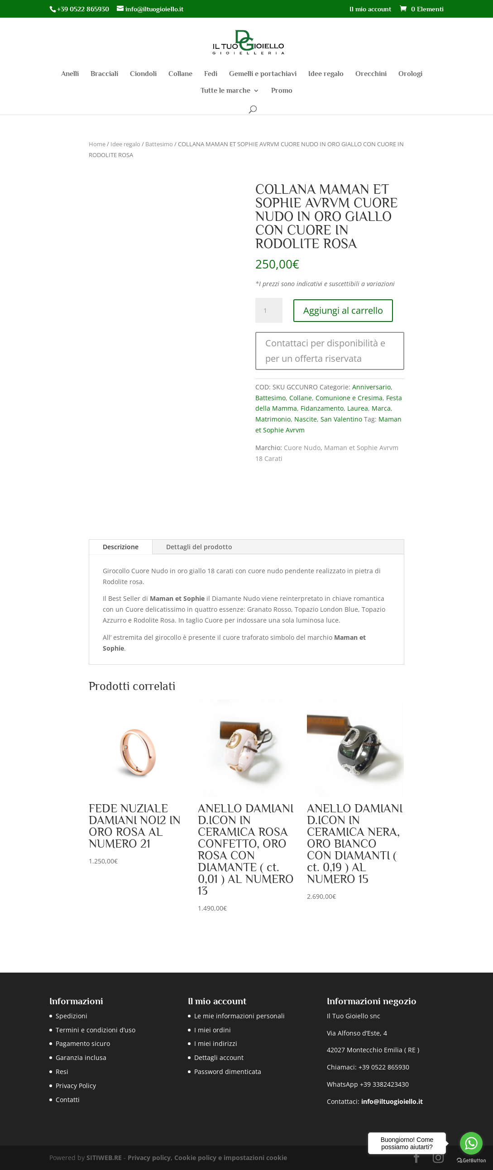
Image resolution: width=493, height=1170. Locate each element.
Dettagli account (219, 1057)
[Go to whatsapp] (471, 1143)
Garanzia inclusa (81, 1057)
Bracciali (104, 74)
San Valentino (341, 419)
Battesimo (159, 144)
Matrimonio (273, 419)
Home (97, 144)
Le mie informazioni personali (239, 1016)
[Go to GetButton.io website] (471, 1161)
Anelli (70, 74)
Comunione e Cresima (349, 397)
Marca (381, 408)
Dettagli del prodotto (199, 546)
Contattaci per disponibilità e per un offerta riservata (325, 350)
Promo (281, 91)
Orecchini (371, 74)
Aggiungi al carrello (343, 310)
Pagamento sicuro (83, 1043)
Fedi (210, 74)
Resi (62, 1071)
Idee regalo (326, 74)
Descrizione (121, 546)
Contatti (68, 1099)
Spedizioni (71, 1016)
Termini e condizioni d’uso (95, 1030)
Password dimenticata (227, 1071)
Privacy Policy (76, 1085)
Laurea (357, 408)
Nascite (305, 419)
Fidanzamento (322, 408)
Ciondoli (143, 74)
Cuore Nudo (302, 447)
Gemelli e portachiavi (263, 74)
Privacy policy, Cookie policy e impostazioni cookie (207, 1157)
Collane (180, 74)
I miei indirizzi (215, 1043)
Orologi (410, 74)
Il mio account (370, 9)
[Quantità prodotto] (268, 310)
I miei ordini (212, 1030)
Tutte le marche (225, 91)
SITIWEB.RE (104, 1157)
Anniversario (371, 387)
